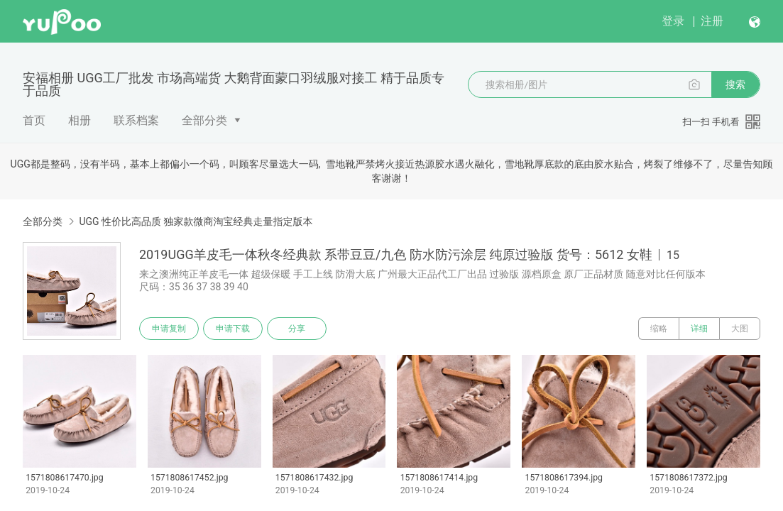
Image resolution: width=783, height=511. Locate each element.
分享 (296, 329)
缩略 (658, 329)
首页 (34, 120)
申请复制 (169, 329)
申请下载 (233, 329)
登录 (673, 21)
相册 (79, 120)
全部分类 (204, 120)
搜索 (735, 84)
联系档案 (136, 120)
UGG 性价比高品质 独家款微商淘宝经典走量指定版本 (195, 221)
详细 (699, 329)
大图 (739, 329)
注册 (712, 21)
